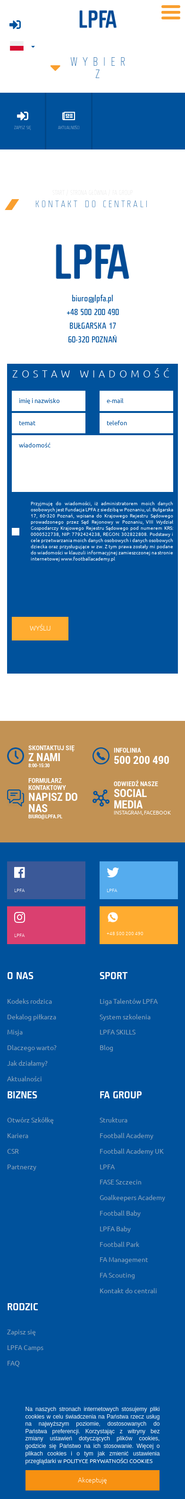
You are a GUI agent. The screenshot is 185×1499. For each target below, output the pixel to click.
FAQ (13, 1363)
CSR (13, 1151)
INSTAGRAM (128, 812)
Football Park (119, 1244)
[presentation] (76, 587)
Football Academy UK (132, 1151)
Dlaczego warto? (32, 1048)
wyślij (40, 628)
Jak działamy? (27, 1063)
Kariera (17, 1136)
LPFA (107, 1167)
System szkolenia (125, 1017)
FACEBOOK (157, 812)
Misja (15, 1032)
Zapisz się (21, 1332)
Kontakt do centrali (128, 1291)
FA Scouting (117, 1275)
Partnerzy (21, 1167)
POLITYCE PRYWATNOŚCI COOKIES (107, 1461)
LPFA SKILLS (117, 1032)
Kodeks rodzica (29, 1001)
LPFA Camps (25, 1347)
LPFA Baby (115, 1229)
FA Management (124, 1259)
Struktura (113, 1120)
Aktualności (24, 1079)
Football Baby (120, 1213)
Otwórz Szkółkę (30, 1120)
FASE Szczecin (121, 1182)
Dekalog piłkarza (31, 1017)
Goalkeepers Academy (132, 1197)
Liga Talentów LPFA (129, 1001)
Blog (106, 1048)
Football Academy (126, 1136)
